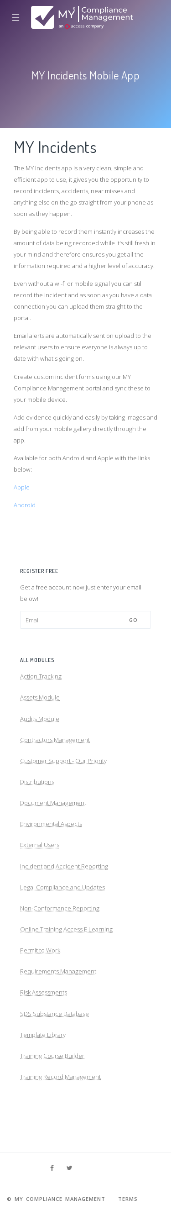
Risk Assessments (43, 992)
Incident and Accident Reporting (64, 866)
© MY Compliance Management (56, 1198)
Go (133, 619)
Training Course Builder (52, 1056)
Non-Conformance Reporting (59, 908)
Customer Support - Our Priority (63, 761)
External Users (39, 845)
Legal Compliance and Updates (62, 887)
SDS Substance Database (54, 1014)
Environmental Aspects (51, 824)
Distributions (37, 782)
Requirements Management (58, 971)
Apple (22, 487)
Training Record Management (60, 1077)
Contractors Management (55, 740)
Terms (128, 1198)
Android (25, 505)
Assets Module (40, 697)
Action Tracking (41, 676)
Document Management (53, 803)
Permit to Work (40, 950)
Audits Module (39, 719)
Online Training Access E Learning (66, 929)
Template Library (43, 1035)
